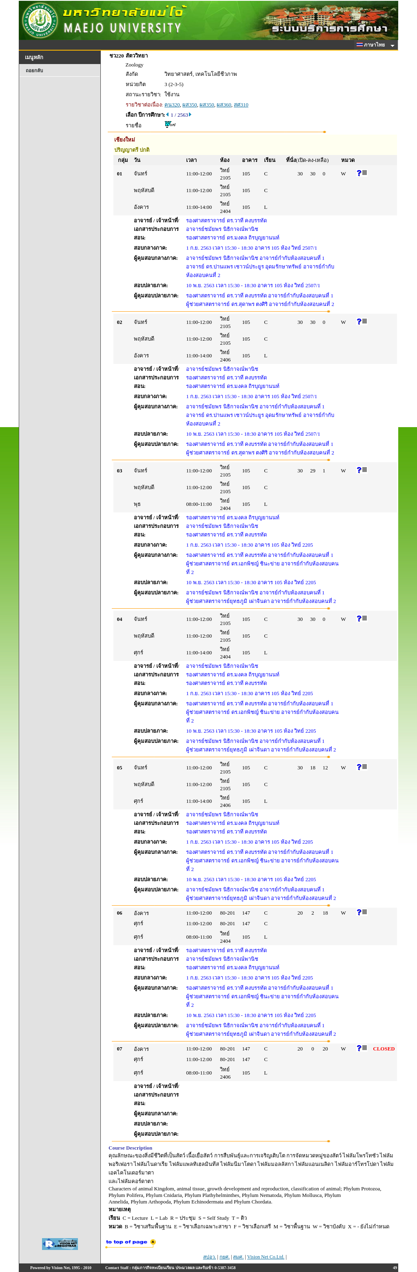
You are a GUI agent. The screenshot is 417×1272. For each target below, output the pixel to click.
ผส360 (224, 105)
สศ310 (241, 105)
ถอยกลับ (34, 70)
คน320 (172, 105)
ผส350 (189, 105)
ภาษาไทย (372, 45)
